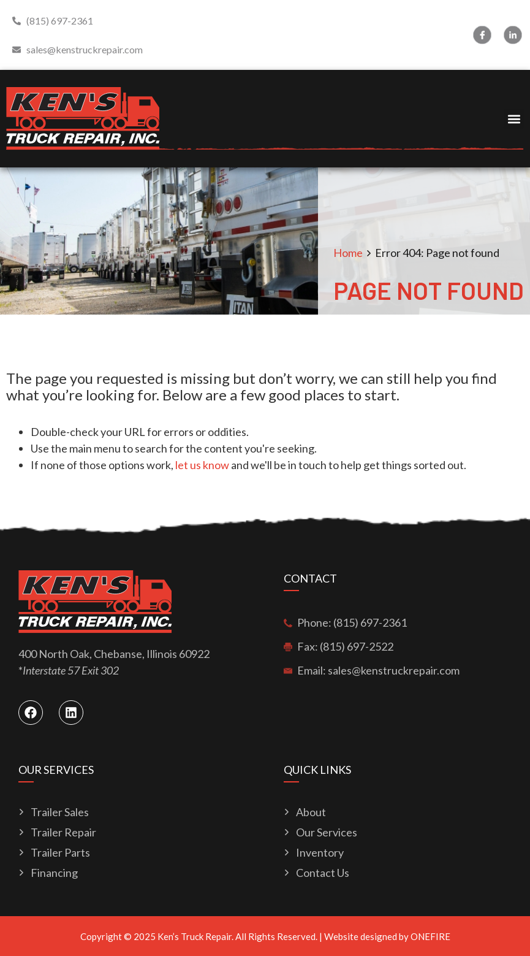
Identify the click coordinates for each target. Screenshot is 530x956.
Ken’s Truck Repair (194, 936)
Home (348, 252)
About (311, 812)
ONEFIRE (430, 936)
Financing (54, 872)
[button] (514, 119)
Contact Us (322, 872)
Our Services (326, 832)
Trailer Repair (63, 832)
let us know (202, 465)
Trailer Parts (60, 852)
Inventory (320, 852)
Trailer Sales (60, 812)
